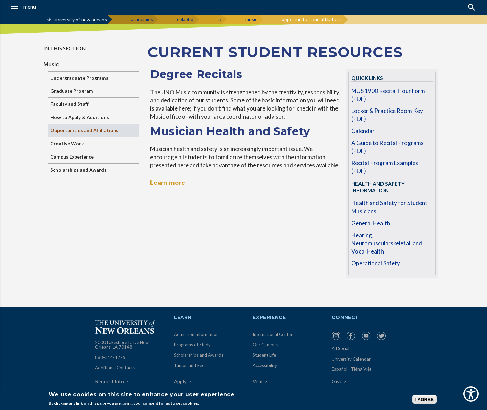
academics (142, 19)
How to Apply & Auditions (79, 117)
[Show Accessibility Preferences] (471, 394)
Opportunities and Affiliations (84, 130)
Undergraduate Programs (79, 78)
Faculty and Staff (69, 104)
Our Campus (265, 344)
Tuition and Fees (190, 365)
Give (337, 381)
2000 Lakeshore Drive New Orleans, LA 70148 (122, 345)
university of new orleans (80, 19)
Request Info (109, 381)
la (219, 19)
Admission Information (196, 334)
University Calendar (351, 359)
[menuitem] (338, 336)
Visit (258, 381)
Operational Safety (375, 263)
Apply (180, 381)
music (251, 19)
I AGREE (424, 399)
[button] (45, 7)
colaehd (185, 19)
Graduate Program (71, 91)
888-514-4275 (110, 357)
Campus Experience (72, 157)
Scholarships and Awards (78, 170)
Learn (183, 317)
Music (51, 64)
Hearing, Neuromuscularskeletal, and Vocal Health (386, 243)
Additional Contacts (115, 367)
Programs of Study (192, 344)
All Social (340, 348)
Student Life (264, 355)
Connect (346, 317)
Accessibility (265, 365)
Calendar (363, 131)
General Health (370, 223)
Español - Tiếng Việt (351, 369)
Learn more (167, 182)
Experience (269, 317)
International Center (273, 334)
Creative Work (67, 143)
